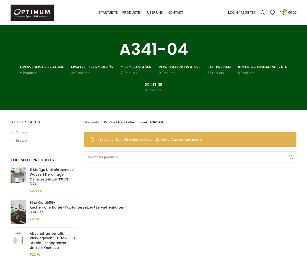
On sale (21, 132)
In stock (22, 140)
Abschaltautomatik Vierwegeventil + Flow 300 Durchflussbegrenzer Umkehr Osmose (52, 240)
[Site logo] (32, 12)
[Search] (263, 13)
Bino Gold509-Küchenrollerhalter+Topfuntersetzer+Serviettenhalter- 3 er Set (77, 208)
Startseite (92, 122)
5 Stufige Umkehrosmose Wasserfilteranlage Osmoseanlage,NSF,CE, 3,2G (52, 177)
